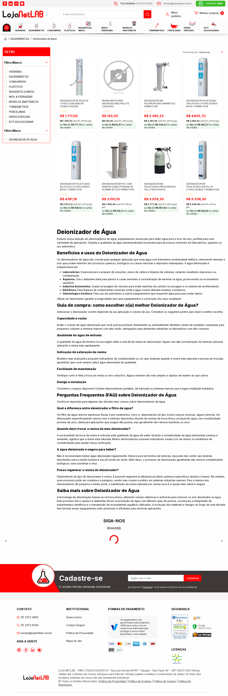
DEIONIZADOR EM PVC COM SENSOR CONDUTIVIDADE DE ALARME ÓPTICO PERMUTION (118, 186)
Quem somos (74, 617)
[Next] (222, 541)
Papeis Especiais (190, 27)
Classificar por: (190, 52)
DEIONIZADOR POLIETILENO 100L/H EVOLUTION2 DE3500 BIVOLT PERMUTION (201, 103)
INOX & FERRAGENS (107, 27)
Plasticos (69, 27)
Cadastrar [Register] (193, 578)
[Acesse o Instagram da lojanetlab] (19, 650)
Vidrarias (20, 27)
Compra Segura (75, 625)
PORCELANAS (174, 27)
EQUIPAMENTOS (36, 27)
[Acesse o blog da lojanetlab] (22, 3)
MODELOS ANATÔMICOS (129, 27)
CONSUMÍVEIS (54, 27)
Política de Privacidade (80, 633)
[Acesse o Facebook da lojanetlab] (26, 650)
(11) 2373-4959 (27, 617)
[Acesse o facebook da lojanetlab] (5, 3)
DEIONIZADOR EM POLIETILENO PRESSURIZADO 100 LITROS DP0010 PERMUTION (160, 187)
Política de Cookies (139, 681)
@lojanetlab (114, 527)
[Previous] (6, 541)
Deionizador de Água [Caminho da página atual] (45, 38)
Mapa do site (74, 640)
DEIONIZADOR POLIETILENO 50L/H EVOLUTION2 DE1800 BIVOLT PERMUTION (75, 186)
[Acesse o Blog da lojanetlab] (39, 650)
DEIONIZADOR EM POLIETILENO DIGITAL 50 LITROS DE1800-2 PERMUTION (202, 186)
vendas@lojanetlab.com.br (34, 633)
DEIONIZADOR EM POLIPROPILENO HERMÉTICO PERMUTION (159, 103)
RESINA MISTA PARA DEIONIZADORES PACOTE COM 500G (115, 103)
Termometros (156, 27)
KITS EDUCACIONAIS (211, 27)
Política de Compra (165, 681)
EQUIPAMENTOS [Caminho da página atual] (19, 38)
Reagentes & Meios (85, 27)
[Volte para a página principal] (5, 38)
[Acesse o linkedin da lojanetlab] (10, 3)
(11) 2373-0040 (27, 625)
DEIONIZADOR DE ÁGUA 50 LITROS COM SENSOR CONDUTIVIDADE (74, 103)
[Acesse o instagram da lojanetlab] (16, 3)
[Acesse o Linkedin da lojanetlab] (32, 650)
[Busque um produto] (147, 14)
